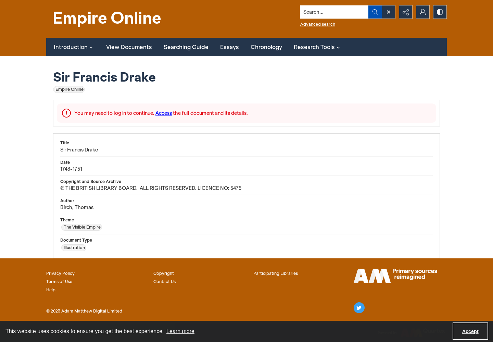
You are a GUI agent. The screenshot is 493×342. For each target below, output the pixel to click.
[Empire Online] (108, 18)
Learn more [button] (180, 331)
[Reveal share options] (405, 12)
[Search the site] (334, 12)
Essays (229, 47)
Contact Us (164, 281)
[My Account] (422, 12)
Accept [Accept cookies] (470, 331)
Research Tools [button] (318, 47)
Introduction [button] (74, 47)
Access (163, 113)
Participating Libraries (275, 273)
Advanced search (317, 24)
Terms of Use (59, 281)
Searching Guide (186, 47)
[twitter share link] (359, 307)
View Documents (129, 47)
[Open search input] (388, 12)
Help (50, 289)
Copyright (163, 273)
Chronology (266, 47)
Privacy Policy (60, 273)
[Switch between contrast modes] (439, 12)
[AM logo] (395, 276)
